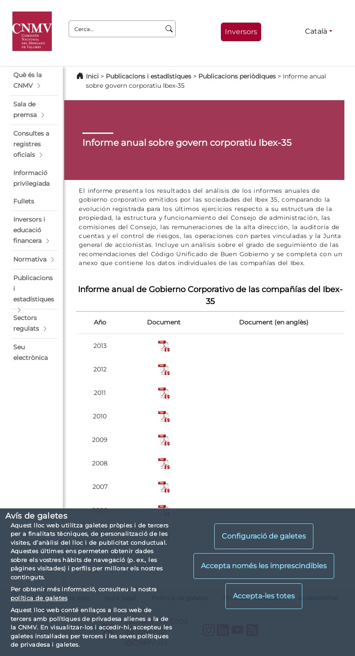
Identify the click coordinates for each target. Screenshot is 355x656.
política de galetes (39, 597)
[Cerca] (169, 28)
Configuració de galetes (264, 536)
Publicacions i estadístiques (148, 76)
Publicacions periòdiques (237, 76)
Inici (92, 76)
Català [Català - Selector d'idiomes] (316, 31)
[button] (34, 80)
